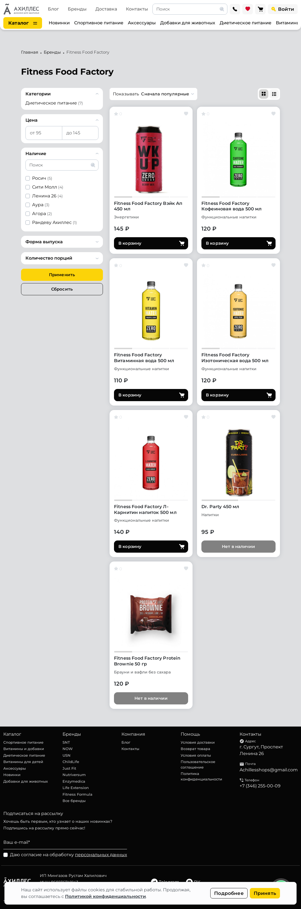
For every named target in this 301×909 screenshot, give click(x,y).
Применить (62, 274)
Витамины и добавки (23, 748)
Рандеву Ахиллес (54, 222)
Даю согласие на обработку (68, 854)
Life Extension (76, 787)
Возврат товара (195, 748)
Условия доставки (198, 742)
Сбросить (62, 289)
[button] (153, 94)
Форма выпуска (44, 241)
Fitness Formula (77, 794)
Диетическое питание (245, 22)
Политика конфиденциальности (201, 776)
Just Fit (69, 768)
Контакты (137, 9)
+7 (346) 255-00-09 (260, 785)
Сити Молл (47, 187)
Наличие (35, 153)
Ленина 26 (47, 195)
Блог (53, 9)
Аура (41, 204)
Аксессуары (142, 22)
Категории (38, 93)
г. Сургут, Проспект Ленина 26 (261, 750)
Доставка (106, 9)
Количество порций (48, 258)
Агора (42, 213)
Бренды (77, 9)
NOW (68, 748)
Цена (31, 120)
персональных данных (101, 854)
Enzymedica (74, 781)
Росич (42, 178)
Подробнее (229, 893)
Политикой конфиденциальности (105, 896)
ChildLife (71, 761)
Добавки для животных (187, 22)
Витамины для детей (23, 761)
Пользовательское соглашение (198, 764)
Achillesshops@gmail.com (269, 769)
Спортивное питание (98, 22)
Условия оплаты (196, 755)
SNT (66, 742)
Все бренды (74, 800)
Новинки (59, 22)
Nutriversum (74, 774)
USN (67, 755)
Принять (265, 893)
